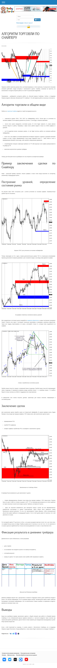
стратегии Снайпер (12, 111)
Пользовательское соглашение (28, 653)
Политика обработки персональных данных (26, 655)
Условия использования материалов (10, 653)
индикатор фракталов (33, 320)
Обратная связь (11, 655)
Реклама (4, 655)
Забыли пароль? (28, 23)
